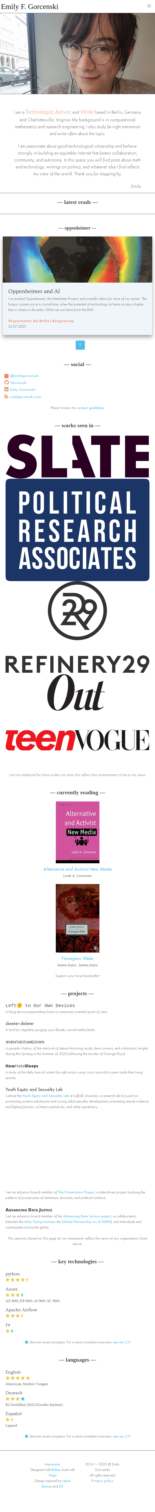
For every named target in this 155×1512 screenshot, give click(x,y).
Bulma (56, 1470)
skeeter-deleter (20, 1024)
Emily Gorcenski (23, 390)
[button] (149, 6)
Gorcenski (18, 383)
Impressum (52, 1465)
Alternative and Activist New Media (77, 869)
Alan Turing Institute (39, 1222)
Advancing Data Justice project (87, 1217)
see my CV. (122, 1343)
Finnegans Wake (77, 958)
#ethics (45, 321)
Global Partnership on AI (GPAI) (87, 1222)
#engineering (63, 321)
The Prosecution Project (76, 1193)
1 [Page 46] (80, 345)
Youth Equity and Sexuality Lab (34, 1090)
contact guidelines (90, 408)
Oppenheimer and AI (34, 291)
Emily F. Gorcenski (29, 6)
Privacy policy (102, 1481)
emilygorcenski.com (25, 397)
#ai (35, 321)
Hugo (53, 1476)
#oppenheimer (20, 321)
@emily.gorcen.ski (24, 376)
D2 (61, 1487)
